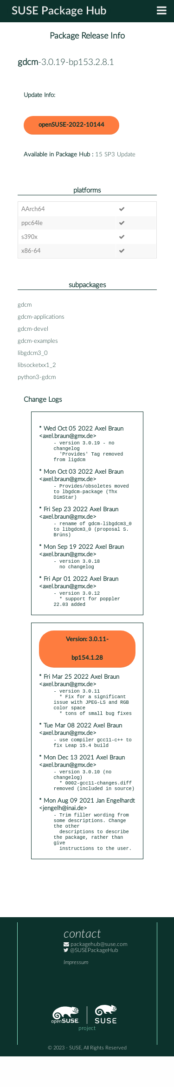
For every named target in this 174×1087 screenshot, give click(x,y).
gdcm (28, 62)
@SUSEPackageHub (91, 981)
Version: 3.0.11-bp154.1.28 (87, 662)
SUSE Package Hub (59, 11)
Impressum (76, 993)
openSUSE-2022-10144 (71, 125)
